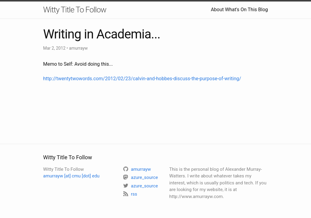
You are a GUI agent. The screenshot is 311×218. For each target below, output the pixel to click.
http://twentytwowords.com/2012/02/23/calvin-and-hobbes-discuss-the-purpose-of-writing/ (142, 78)
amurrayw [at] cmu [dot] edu (71, 176)
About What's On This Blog (239, 9)
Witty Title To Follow (74, 9)
